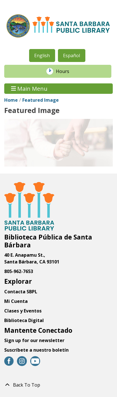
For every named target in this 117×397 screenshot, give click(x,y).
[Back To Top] (58, 385)
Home (11, 100)
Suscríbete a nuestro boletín (36, 350)
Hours (65, 71)
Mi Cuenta (16, 301)
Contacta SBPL (20, 292)
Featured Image (40, 100)
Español (71, 55)
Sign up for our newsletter (34, 340)
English (42, 55)
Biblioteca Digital (24, 320)
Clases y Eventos (23, 311)
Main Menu (29, 88)
